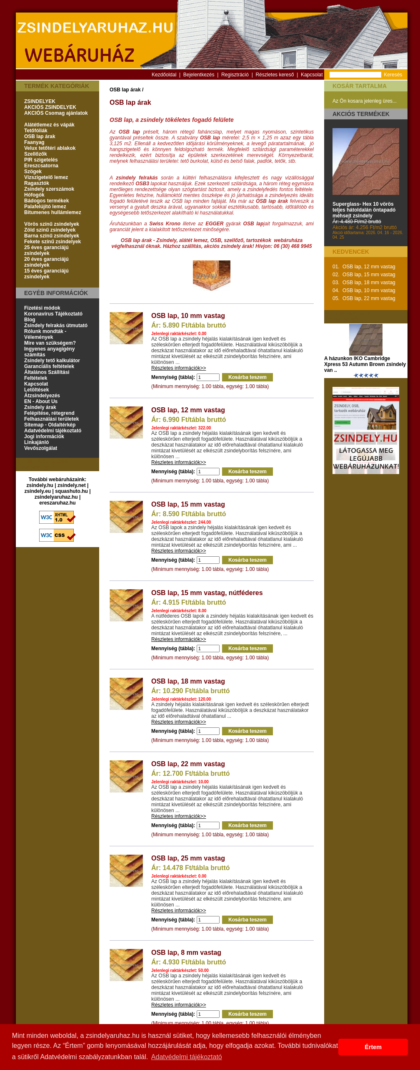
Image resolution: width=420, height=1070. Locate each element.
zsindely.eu (37, 491)
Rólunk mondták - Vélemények (45, 334)
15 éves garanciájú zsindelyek (46, 274)
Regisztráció (235, 75)
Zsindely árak (40, 407)
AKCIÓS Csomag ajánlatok (56, 113)
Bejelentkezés (199, 75)
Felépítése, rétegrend (49, 413)
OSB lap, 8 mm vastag (186, 952)
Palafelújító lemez (45, 206)
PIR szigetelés (41, 160)
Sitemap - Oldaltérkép (49, 425)
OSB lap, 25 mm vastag (188, 858)
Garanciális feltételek (49, 366)
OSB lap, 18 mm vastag (188, 681)
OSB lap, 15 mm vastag (188, 504)
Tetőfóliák (36, 131)
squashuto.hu (71, 491)
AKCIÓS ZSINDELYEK (50, 107)
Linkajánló (36, 442)
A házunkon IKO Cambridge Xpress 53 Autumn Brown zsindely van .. (365, 364)
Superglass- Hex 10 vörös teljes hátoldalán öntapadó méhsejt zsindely (363, 210)
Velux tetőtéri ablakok (49, 148)
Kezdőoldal (164, 75)
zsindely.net (72, 485)
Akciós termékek (361, 114)
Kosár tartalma (359, 86)
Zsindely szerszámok (49, 189)
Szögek (33, 171)
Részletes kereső (274, 75)
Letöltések (36, 390)
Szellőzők (35, 154)
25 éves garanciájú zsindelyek (46, 250)
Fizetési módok (42, 308)
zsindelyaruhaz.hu (56, 497)
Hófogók (34, 195)
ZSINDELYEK (39, 101)
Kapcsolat (312, 75)
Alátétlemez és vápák (49, 125)
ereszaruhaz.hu (57, 503)
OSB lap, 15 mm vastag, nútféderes (207, 592)
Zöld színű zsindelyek (49, 230)
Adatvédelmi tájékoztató (52, 431)
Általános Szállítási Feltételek (47, 375)
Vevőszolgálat (40, 448)
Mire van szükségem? (50, 343)
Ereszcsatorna (41, 166)
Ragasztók (36, 183)
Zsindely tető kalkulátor (52, 360)
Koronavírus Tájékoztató (53, 314)
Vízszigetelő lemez (46, 177)
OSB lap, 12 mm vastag (188, 410)
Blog (29, 320)
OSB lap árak (39, 136)
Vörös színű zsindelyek (51, 224)
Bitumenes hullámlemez (52, 212)
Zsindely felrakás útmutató (56, 325)
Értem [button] (373, 1047)
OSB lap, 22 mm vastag (188, 763)
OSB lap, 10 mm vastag (188, 315)
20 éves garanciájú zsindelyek (46, 262)
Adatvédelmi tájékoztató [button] (186, 1056)
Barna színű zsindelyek (51, 236)
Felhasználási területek (51, 419)
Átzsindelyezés (42, 396)
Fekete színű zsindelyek (52, 242)
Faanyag (34, 142)
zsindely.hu (40, 485)
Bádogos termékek (46, 201)
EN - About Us (41, 401)
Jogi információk (44, 436)
